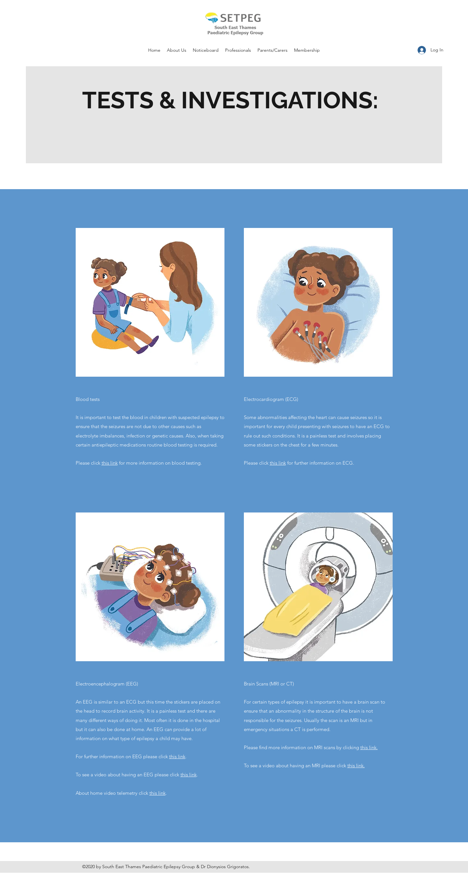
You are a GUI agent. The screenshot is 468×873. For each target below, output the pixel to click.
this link (110, 463)
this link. (369, 747)
